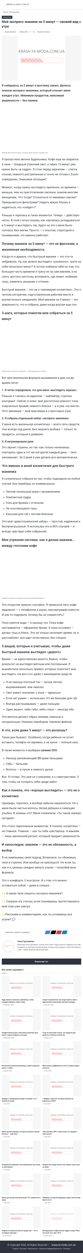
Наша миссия (33, 1249)
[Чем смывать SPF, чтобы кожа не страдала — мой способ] (61, 1118)
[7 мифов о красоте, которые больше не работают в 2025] (61, 1085)
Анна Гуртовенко (10, 32)
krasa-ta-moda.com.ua (64, 1244)
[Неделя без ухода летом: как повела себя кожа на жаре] (61, 1151)
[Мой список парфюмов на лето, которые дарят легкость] (61, 1052)
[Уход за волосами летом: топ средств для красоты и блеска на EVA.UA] (61, 1019)
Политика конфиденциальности (50, 1249)
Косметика (14, 12)
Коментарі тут (41, 961)
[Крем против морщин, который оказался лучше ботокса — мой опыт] (21, 1118)
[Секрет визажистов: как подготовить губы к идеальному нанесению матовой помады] (61, 987)
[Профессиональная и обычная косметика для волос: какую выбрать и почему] (21, 1019)
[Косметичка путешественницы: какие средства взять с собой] (21, 1052)
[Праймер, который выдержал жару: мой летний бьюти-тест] (61, 1184)
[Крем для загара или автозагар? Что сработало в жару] (21, 1184)
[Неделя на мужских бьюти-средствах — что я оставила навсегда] (21, 1217)
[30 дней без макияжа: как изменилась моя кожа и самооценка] (21, 1151)
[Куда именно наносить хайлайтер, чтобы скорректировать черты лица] (21, 987)
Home (5, 12)
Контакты (66, 1249)
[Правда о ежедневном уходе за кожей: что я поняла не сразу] (21, 1085)
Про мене (23, 1249)
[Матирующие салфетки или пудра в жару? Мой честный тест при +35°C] (61, 1217)
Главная (15, 1249)
